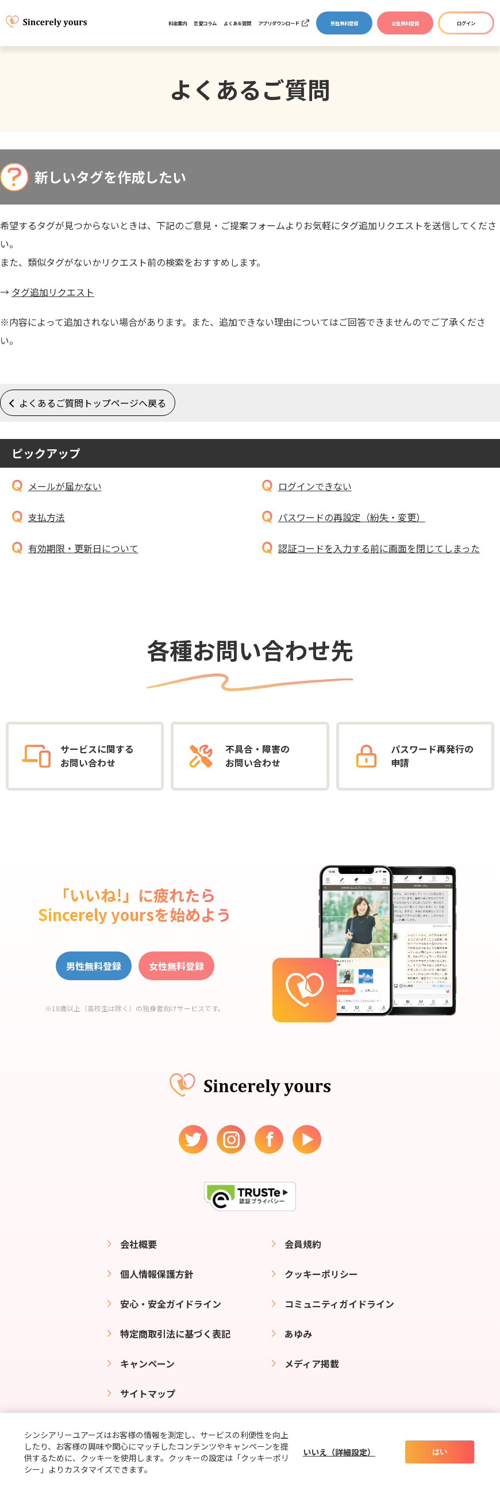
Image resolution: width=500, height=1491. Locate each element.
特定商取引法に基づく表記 (175, 1333)
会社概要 (138, 1244)
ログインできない (315, 486)
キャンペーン (147, 1363)
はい (439, 1451)
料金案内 (177, 23)
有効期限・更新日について (83, 548)
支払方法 (46, 517)
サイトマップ (147, 1393)
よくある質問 (237, 23)
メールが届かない (65, 486)
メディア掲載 (311, 1363)
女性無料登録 (405, 23)
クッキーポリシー (321, 1274)
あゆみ (298, 1333)
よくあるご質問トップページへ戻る (92, 403)
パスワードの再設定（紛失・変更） (351, 517)
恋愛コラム (205, 23)
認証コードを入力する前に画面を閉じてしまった (379, 548)
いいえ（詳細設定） (339, 1452)
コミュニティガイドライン (339, 1304)
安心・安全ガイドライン (170, 1304)
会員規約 (302, 1244)
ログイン (466, 23)
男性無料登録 (344, 23)
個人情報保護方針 (157, 1274)
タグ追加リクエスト (52, 292)
